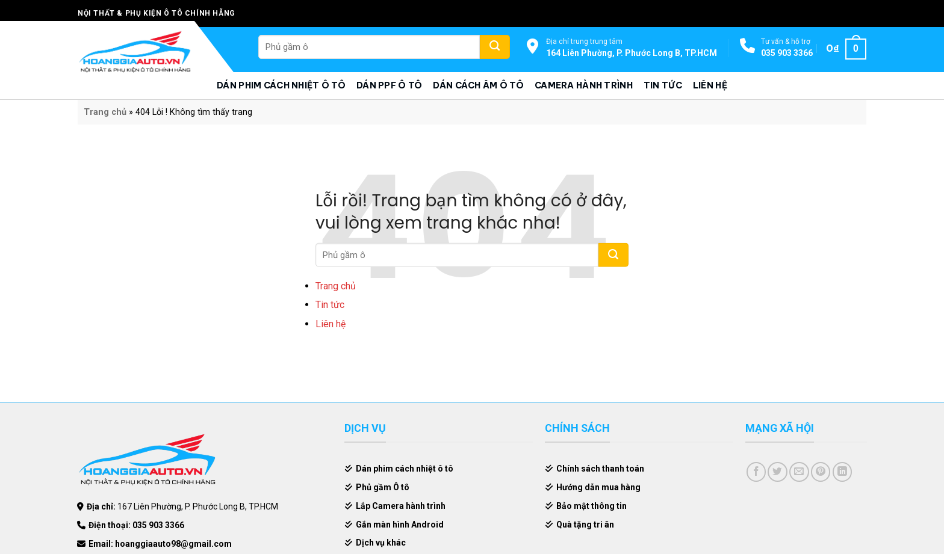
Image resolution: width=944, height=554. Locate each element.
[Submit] (495, 47)
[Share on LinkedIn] (842, 472)
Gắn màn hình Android (400, 524)
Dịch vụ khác (381, 542)
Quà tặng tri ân (585, 524)
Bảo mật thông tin (591, 506)
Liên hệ (710, 85)
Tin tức (663, 85)
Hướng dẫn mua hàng (598, 487)
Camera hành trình (584, 85)
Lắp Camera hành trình (401, 506)
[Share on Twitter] (777, 472)
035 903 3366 (787, 53)
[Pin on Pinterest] (821, 472)
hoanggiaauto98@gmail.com (173, 544)
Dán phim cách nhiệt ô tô (281, 85)
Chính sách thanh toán (600, 468)
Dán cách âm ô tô (478, 85)
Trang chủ (105, 112)
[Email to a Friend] (799, 472)
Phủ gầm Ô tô (382, 487)
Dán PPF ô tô (389, 85)
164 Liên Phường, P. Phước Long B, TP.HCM (631, 53)
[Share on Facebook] (756, 472)
